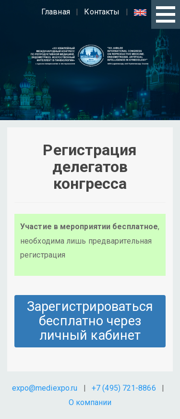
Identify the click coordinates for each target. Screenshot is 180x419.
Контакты (102, 11)
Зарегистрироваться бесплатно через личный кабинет (90, 321)
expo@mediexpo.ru (45, 388)
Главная (55, 11)
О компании (90, 402)
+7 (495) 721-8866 (124, 388)
